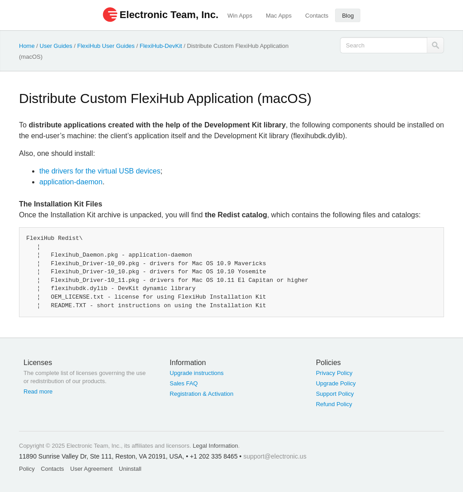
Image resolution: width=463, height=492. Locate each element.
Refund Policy (334, 404)
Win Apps (239, 15)
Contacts (316, 15)
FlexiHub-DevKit (161, 45)
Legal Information (215, 445)
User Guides (56, 45)
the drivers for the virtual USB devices (100, 171)
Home (27, 45)
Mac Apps (279, 15)
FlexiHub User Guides (106, 45)
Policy (27, 468)
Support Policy (335, 393)
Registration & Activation (201, 393)
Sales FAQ (184, 383)
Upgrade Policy (336, 383)
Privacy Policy (334, 373)
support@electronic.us (275, 456)
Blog (348, 15)
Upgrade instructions (196, 373)
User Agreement (91, 468)
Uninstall (130, 468)
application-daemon (71, 182)
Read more (38, 391)
